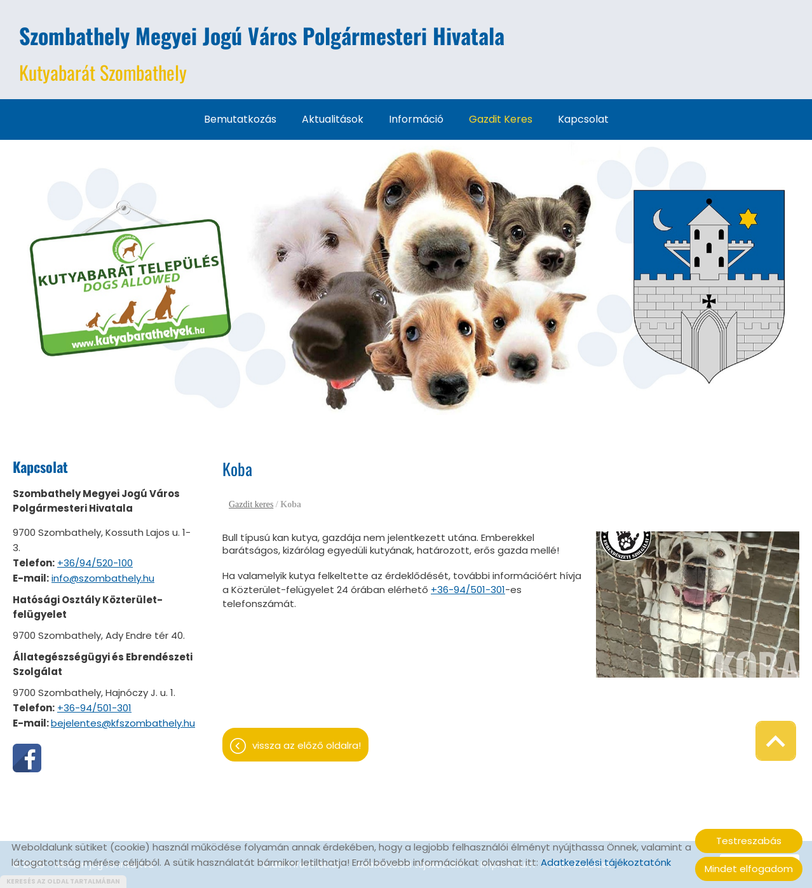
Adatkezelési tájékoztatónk (606, 862)
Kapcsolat (583, 119)
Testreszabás (749, 840)
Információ (416, 119)
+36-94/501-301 (94, 707)
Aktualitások (332, 119)
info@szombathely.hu (102, 578)
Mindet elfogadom (749, 868)
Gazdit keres (500, 119)
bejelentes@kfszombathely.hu (123, 723)
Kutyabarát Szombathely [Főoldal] (261, 52)
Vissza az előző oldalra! (306, 745)
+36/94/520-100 (95, 563)
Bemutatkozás (240, 119)
